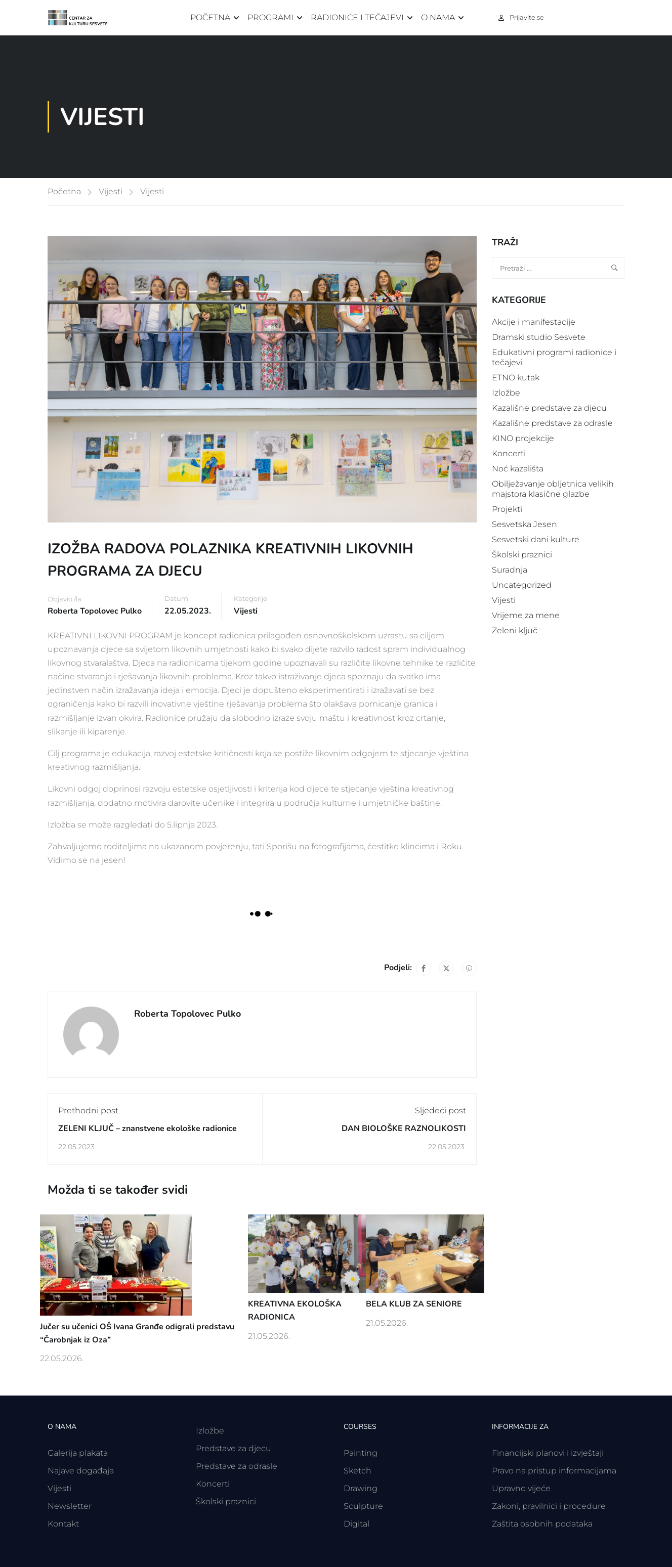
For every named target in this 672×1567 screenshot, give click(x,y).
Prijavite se (527, 17)
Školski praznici (522, 554)
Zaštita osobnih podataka (542, 1524)
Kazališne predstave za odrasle (552, 423)
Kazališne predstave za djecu (549, 408)
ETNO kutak (515, 377)
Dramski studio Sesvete (538, 337)
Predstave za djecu (233, 1448)
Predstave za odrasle (236, 1466)
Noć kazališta (517, 468)
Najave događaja (81, 1470)
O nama (438, 17)
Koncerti (509, 453)
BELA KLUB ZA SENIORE (414, 1304)
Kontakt (63, 1524)
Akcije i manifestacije (533, 322)
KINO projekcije (523, 438)
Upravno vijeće (521, 1488)
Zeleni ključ (514, 630)
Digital (356, 1524)
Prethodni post (88, 1110)
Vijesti (110, 191)
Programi (270, 17)
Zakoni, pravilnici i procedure (549, 1506)
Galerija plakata (78, 1453)
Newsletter (70, 1506)
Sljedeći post (440, 1110)
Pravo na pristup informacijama (554, 1470)
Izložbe (506, 393)
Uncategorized (522, 585)
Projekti (507, 509)
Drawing (360, 1488)
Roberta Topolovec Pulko (95, 611)
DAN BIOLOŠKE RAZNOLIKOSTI (404, 1128)
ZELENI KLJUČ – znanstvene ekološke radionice (147, 1128)
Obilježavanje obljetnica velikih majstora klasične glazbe (553, 489)
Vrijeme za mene (526, 615)
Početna (210, 17)
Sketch (357, 1470)
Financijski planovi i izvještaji (548, 1453)
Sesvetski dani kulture (535, 539)
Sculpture (363, 1506)
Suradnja (509, 570)
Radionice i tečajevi (357, 17)
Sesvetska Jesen (524, 524)
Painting (360, 1453)
